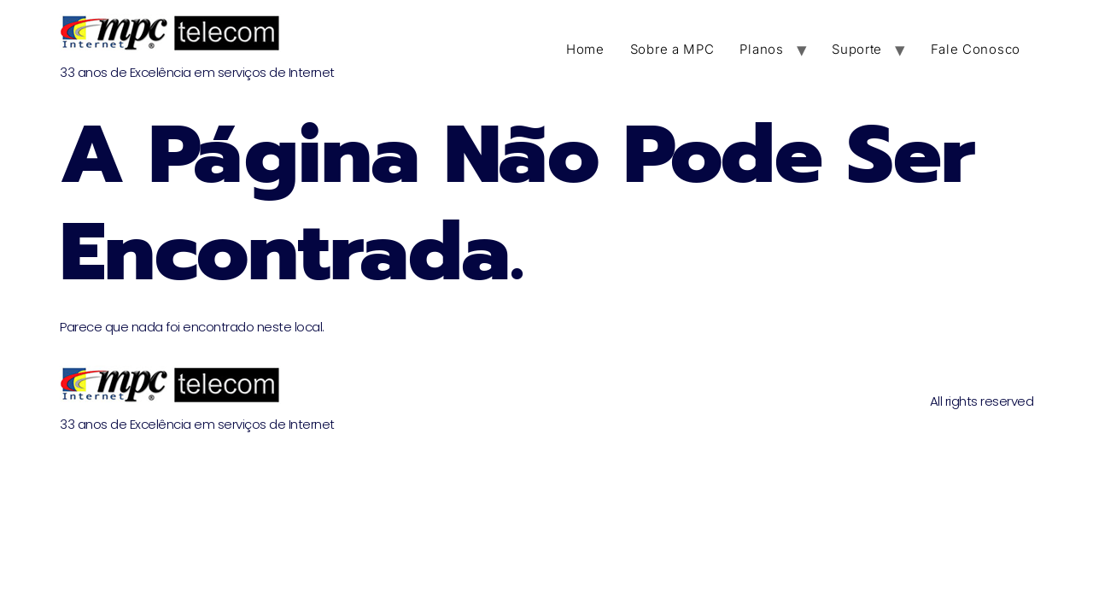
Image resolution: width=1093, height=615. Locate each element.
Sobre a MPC (672, 49)
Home (585, 49)
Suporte (857, 49)
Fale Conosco (975, 49)
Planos (761, 49)
